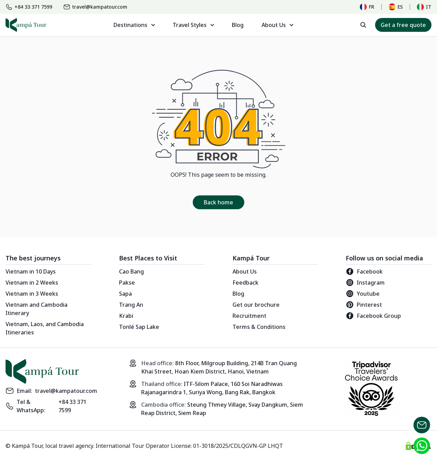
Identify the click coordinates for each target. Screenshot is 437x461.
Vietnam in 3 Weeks (32, 293)
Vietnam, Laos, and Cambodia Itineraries (45, 328)
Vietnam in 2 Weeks (32, 282)
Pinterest (364, 305)
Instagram (365, 282)
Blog (238, 25)
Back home (218, 202)
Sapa (125, 293)
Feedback (245, 282)
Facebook (364, 271)
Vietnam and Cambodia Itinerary (36, 309)
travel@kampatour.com (66, 391)
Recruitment (249, 316)
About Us (245, 271)
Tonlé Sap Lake (139, 327)
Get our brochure (256, 304)
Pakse (127, 282)
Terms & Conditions (259, 327)
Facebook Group (373, 316)
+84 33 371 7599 (72, 406)
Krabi (126, 316)
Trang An (131, 304)
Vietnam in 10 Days (31, 271)
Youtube (363, 293)
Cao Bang (131, 271)
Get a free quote (403, 25)
